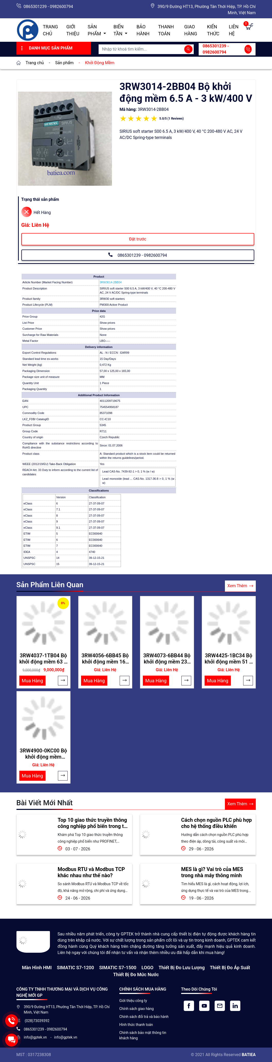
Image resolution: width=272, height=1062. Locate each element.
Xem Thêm (240, 586)
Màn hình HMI (37, 967)
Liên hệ (234, 30)
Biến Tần (118, 30)
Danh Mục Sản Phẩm (46, 48)
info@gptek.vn (36, 1037)
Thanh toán (166, 30)
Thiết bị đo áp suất (230, 967)
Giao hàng (190, 30)
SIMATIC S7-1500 (117, 967)
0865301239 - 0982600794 (48, 6)
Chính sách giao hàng (136, 1009)
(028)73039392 (37, 1021)
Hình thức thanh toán (136, 1025)
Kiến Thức (213, 30)
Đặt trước (137, 239)
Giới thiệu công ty (133, 1001)
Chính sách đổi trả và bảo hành (144, 1017)
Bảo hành (142, 30)
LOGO (147, 967)
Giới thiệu (72, 30)
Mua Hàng (32, 680)
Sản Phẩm (95, 30)
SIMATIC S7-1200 (75, 967)
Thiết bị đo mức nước (136, 974)
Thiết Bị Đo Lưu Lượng (182, 967)
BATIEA (249, 1054)
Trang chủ (50, 30)
